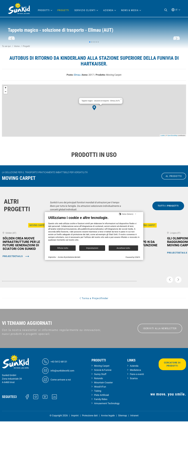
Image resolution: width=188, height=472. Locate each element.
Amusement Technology (107, 454)
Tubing (97, 441)
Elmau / (78, 111)
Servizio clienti (85, 10)
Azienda (134, 416)
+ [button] (5, 125)
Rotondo (98, 429)
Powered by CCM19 (133, 257)
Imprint (75, 466)
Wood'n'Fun (100, 437)
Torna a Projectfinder (94, 348)
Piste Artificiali (101, 445)
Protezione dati (90, 466)
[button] (11, 57)
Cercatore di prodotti (172, 415)
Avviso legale (108, 466)
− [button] (5, 129)
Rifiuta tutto (62, 248)
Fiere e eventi (137, 424)
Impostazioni (92, 248)
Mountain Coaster (103, 433)
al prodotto (174, 213)
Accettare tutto (123, 248)
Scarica (134, 429)
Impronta (52, 257)
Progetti (63, 10)
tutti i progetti (168, 243)
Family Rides (100, 449)
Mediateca (135, 420)
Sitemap (122, 466)
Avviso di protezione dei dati (69, 257)
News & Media (130, 10)
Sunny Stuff (100, 424)
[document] (94, 230)
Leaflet (162, 172)
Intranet (134, 466)
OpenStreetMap (172, 172)
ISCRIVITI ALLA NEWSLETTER (160, 379)
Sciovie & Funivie (102, 420)
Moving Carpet (101, 416)
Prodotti (44, 10)
